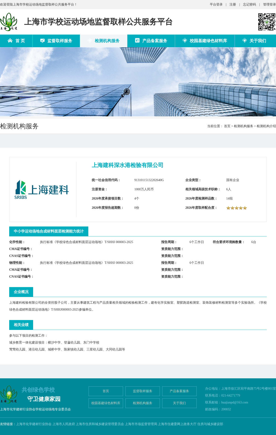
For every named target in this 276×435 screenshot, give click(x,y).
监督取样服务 (56, 40)
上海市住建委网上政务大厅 (177, 424)
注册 (233, 4)
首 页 (16, 40)
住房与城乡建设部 (210, 424)
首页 (227, 126)
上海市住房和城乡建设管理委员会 (100, 424)
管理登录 (269, 4)
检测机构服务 (104, 40)
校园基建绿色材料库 (205, 40)
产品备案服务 (151, 40)
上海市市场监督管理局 (141, 424)
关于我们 (254, 40)
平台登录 (216, 4)
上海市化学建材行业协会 (34, 424)
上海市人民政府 (63, 424)
